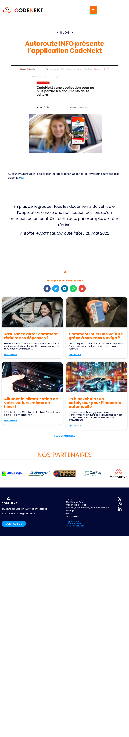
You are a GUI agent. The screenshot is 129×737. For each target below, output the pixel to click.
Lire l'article (10, 354)
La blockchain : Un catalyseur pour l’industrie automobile (95, 402)
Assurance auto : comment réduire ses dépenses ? (31, 336)
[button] (47, 288)
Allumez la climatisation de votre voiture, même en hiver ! (31, 402)
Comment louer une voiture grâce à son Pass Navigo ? (96, 336)
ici (22, 178)
